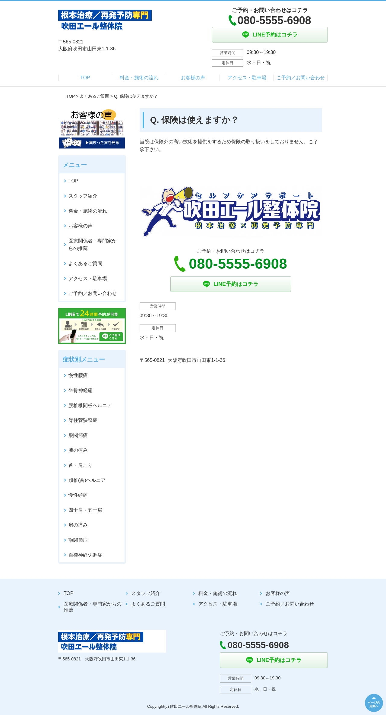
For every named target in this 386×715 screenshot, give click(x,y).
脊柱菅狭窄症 (82, 420)
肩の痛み (78, 524)
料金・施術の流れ (139, 77)
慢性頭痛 (78, 495)
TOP (85, 77)
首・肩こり (80, 465)
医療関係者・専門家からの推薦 (92, 244)
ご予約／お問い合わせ (301, 77)
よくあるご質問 (94, 96)
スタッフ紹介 (82, 195)
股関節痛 (78, 435)
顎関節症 (78, 540)
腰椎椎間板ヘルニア (90, 405)
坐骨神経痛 (80, 390)
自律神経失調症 (85, 555)
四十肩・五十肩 (85, 510)
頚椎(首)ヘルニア (87, 480)
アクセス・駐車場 (247, 77)
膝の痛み (78, 450)
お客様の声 (193, 77)
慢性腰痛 (78, 375)
